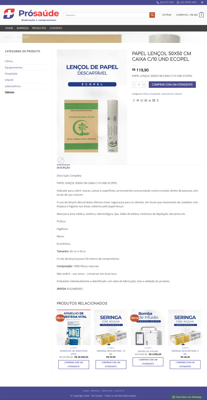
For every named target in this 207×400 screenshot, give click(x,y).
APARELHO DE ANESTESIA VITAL (73, 352)
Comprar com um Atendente (172, 84)
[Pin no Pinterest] (145, 100)
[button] (166, 15)
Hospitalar (11, 73)
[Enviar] (152, 15)
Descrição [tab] (63, 168)
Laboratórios (13, 86)
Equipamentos (14, 67)
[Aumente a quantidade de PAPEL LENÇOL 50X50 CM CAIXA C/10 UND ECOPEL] (144, 84)
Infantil (9, 80)
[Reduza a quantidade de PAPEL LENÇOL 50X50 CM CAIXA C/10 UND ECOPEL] (134, 84)
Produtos (39, 28)
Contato (56, 28)
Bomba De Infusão (148, 351)
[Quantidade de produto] (139, 84)
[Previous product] (200, 37)
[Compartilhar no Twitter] (137, 100)
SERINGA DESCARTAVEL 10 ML (111, 352)
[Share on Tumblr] (157, 100)
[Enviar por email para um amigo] (142, 100)
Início (7, 37)
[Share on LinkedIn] (154, 100)
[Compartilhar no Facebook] (134, 100)
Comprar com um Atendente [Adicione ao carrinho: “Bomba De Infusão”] (148, 362)
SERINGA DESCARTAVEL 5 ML (185, 352)
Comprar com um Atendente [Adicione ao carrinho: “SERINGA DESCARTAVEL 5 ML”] (185, 364)
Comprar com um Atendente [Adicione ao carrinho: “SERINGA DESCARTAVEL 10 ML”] (111, 364)
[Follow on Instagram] (202, 2)
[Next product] (194, 37)
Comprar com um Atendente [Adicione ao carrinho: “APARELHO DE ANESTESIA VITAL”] (73, 364)
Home (9, 28)
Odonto (22, 37)
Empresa (23, 28)
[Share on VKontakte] (149, 100)
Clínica (9, 61)
